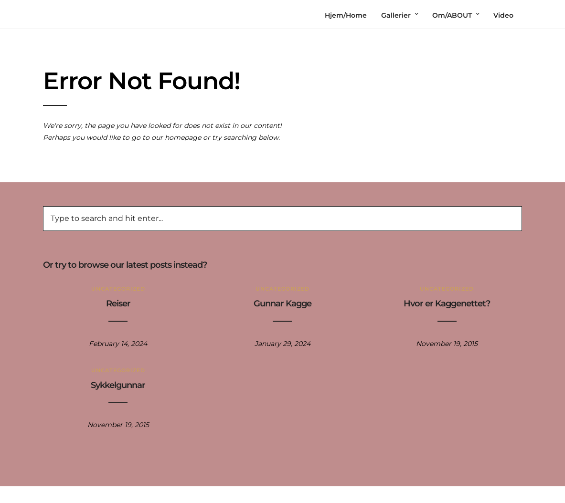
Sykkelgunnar (118, 385)
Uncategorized (118, 288)
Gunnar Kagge (282, 303)
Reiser (118, 303)
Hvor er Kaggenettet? (447, 303)
